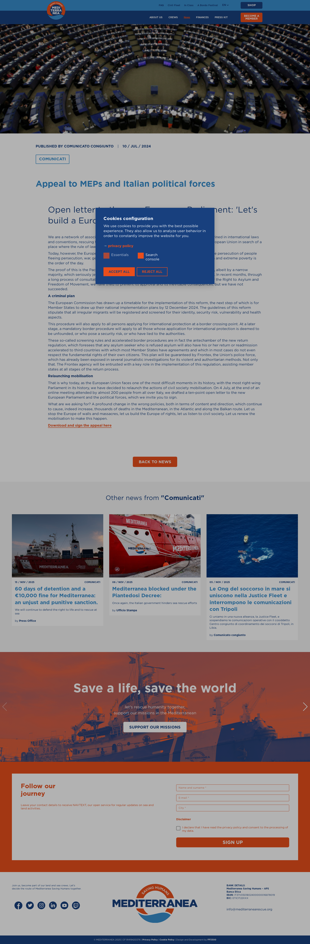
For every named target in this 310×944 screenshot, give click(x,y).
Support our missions (155, 727)
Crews (173, 17)
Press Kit (221, 17)
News (187, 17)
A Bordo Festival (207, 5)
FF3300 (212, 940)
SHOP (252, 5)
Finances (202, 17)
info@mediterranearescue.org (249, 909)
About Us (156, 17)
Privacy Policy (150, 940)
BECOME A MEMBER (251, 17)
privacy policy (120, 246)
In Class (188, 5)
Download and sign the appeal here (80, 425)
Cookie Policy (167, 940)
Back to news (155, 462)
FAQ (161, 5)
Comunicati (52, 159)
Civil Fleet (174, 5)
